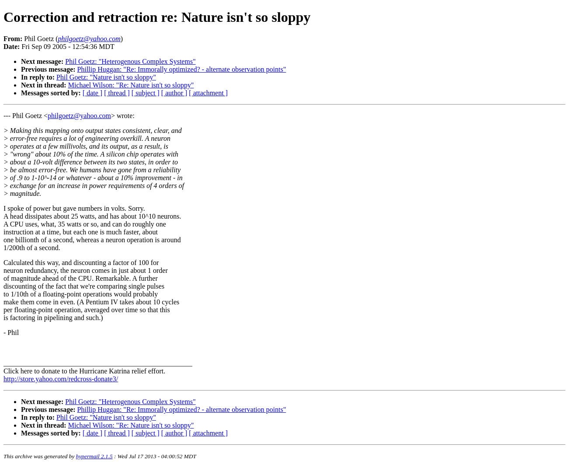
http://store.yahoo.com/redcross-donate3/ (60, 379)
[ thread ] (117, 93)
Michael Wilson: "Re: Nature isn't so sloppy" (131, 85)
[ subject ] (146, 93)
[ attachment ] (208, 93)
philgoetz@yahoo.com (79, 115)
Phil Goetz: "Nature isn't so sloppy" (106, 77)
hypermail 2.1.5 (94, 456)
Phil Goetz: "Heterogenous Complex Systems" (130, 61)
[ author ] (174, 93)
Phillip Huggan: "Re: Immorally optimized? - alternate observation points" (181, 69)
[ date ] (92, 93)
